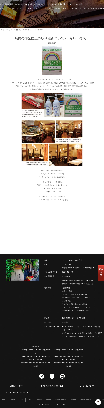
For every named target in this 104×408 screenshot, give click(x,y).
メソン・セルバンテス (87, 386)
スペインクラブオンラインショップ (16, 392)
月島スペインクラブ (16, 386)
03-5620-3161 (67, 276)
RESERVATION (60, 400)
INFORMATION (60, 8)
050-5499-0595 (67, 272)
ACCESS (73, 8)
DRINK (38, 8)
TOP (2, 8)
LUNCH (28, 8)
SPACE (47, 8)
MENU (19, 8)
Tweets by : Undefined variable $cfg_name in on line (35, 356)
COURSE (10, 8)
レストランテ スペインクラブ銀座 (52, 386)
